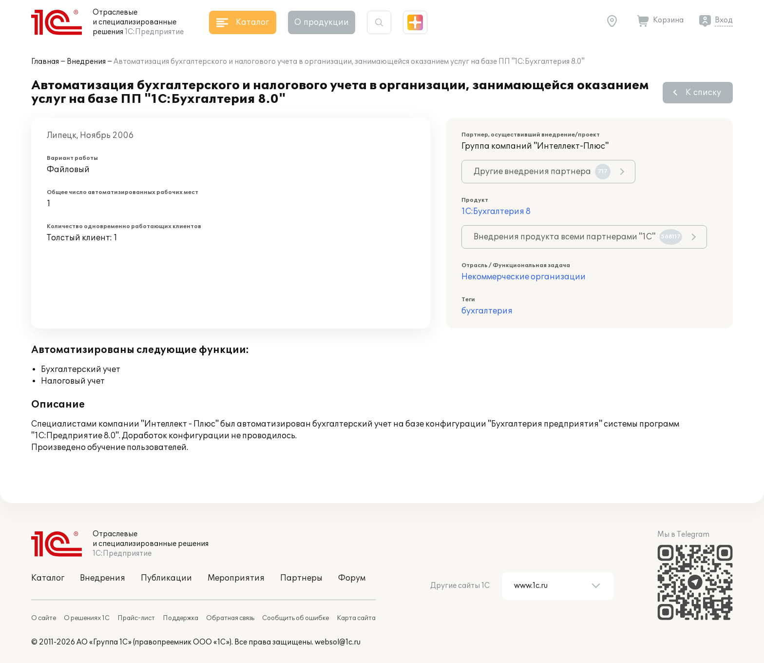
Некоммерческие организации (523, 277)
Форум (351, 578)
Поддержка (180, 618)
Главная (45, 62)
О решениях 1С (87, 618)
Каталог (47, 578)
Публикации (166, 578)
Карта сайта (356, 618)
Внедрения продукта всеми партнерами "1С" (578, 237)
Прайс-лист (136, 618)
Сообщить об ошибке (295, 618)
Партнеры (301, 578)
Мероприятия (236, 578)
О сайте (43, 618)
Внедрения (86, 62)
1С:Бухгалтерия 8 (496, 211)
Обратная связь (230, 618)
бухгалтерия (487, 311)
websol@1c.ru (338, 642)
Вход (724, 20)
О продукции (321, 22)
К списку (703, 93)
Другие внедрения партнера (542, 171)
